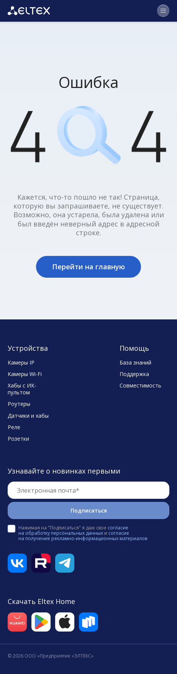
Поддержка (134, 374)
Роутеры (19, 403)
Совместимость (140, 385)
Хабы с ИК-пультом (22, 389)
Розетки (18, 438)
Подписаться (88, 510)
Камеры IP (21, 362)
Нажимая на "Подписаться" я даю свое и (82, 533)
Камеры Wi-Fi (25, 374)
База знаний (135, 362)
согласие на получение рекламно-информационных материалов (82, 536)
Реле (14, 427)
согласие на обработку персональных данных (73, 530)
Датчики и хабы (28, 415)
